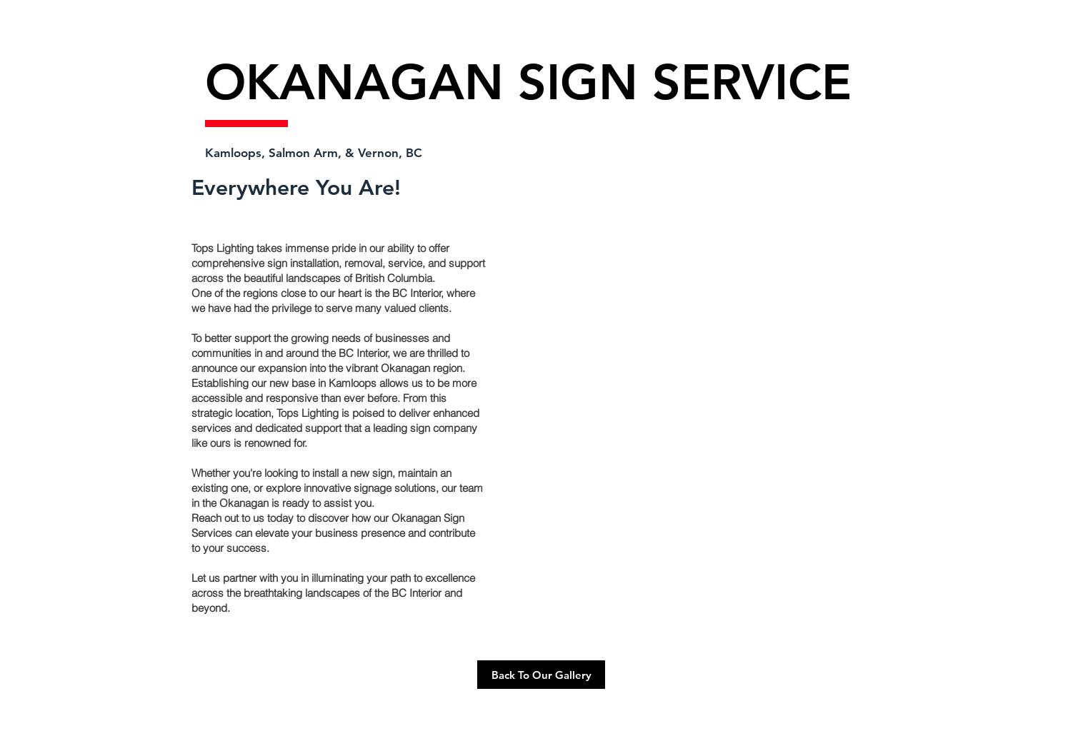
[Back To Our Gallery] (541, 674)
